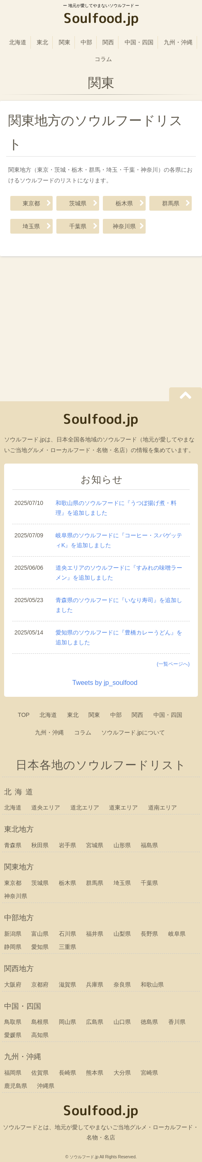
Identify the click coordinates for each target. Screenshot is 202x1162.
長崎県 (67, 1072)
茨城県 (77, 203)
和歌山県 (152, 984)
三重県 (67, 947)
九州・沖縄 (178, 42)
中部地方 (19, 918)
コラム (103, 59)
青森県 (12, 845)
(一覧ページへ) (173, 664)
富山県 (40, 933)
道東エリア (123, 807)
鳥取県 (12, 1022)
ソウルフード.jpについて (133, 732)
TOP (24, 715)
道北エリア (84, 807)
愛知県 (40, 947)
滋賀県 (67, 984)
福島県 (149, 845)
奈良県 (122, 984)
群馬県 (170, 203)
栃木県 (124, 203)
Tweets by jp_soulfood (104, 682)
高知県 (40, 1035)
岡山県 (67, 1022)
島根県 (40, 1022)
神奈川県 (124, 226)
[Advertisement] (101, 325)
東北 (42, 42)
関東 (64, 42)
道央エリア (45, 807)
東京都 (31, 203)
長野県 (149, 933)
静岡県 (12, 947)
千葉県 (77, 226)
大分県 (122, 1072)
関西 (108, 42)
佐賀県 (40, 1072)
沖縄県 (45, 1085)
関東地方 (19, 867)
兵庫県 (94, 984)
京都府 (40, 984)
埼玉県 (31, 226)
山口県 (122, 1022)
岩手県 (67, 845)
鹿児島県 (15, 1085)
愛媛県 (12, 1035)
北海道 (17, 42)
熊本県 (94, 1072)
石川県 (67, 933)
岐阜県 (177, 933)
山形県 (122, 845)
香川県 (177, 1022)
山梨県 (122, 933)
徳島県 (149, 1022)
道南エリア (162, 807)
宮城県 (94, 845)
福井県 (94, 933)
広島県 (94, 1022)
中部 (86, 42)
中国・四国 (139, 42)
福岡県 (12, 1072)
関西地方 (19, 968)
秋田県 (40, 845)
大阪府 (12, 984)
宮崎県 (149, 1072)
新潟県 (12, 933)
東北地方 (19, 829)
